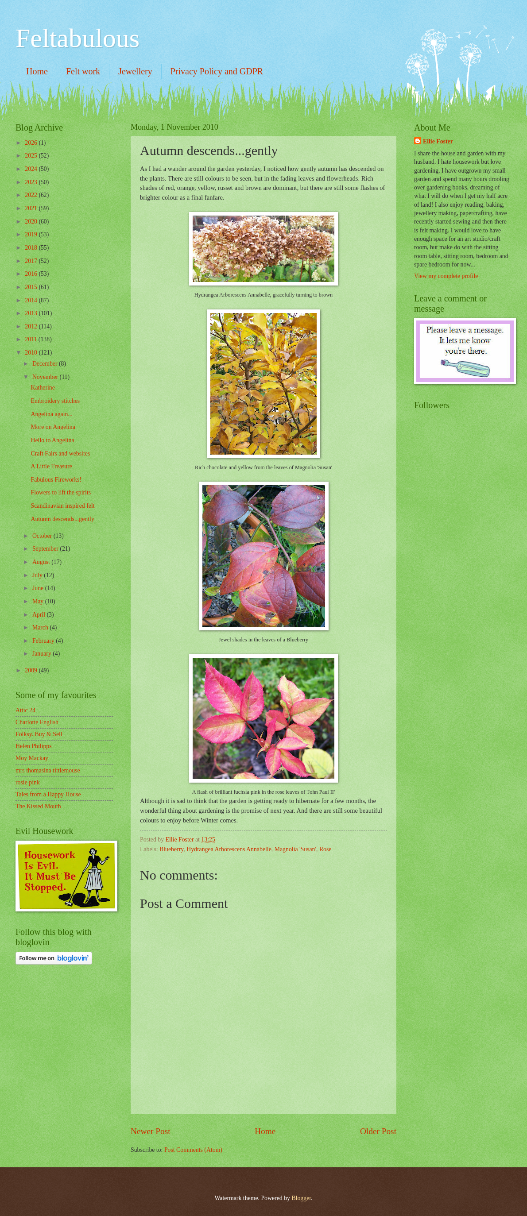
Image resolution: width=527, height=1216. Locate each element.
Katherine (42, 387)
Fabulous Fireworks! (56, 479)
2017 (32, 261)
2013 (32, 313)
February (44, 640)
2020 (32, 221)
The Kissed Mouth (38, 806)
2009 (32, 670)
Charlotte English (37, 722)
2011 (32, 339)
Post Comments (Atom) (193, 1150)
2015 (32, 287)
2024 (32, 169)
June (38, 588)
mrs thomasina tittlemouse (48, 770)
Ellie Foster (438, 141)
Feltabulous (78, 38)
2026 (32, 142)
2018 (32, 247)
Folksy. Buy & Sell (39, 734)
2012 (32, 326)
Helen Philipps (34, 746)
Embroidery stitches (55, 401)
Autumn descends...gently (62, 519)
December (45, 363)
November (46, 377)
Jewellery (135, 71)
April (39, 614)
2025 (32, 155)
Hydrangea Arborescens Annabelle (228, 849)
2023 (32, 182)
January (42, 653)
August (41, 562)
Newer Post (150, 1131)
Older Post (378, 1131)
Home (37, 71)
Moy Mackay (32, 758)
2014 (32, 300)
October (43, 536)
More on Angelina (53, 427)
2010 (32, 352)
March (41, 627)
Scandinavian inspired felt (62, 505)
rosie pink (28, 782)
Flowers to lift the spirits (61, 492)
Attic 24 (25, 710)
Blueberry (171, 849)
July (38, 575)
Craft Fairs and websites (60, 453)
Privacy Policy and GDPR (216, 71)
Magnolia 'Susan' (295, 849)
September (46, 548)
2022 (32, 195)
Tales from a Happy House (48, 794)
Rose (325, 849)
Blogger (301, 1198)
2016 (32, 273)
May (38, 601)
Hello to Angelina (52, 440)
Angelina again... (51, 414)
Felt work (83, 71)
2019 (32, 234)
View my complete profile (446, 276)
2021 (32, 208)
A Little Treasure (51, 466)
